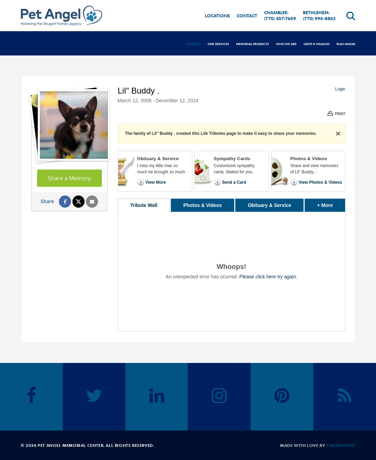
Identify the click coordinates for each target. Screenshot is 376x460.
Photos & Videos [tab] (202, 205)
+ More (331, 203)
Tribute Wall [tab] (143, 205)
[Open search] (350, 16)
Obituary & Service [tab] (269, 205)
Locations (217, 15)
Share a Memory (69, 178)
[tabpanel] (231, 271)
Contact (247, 15)
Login (340, 89)
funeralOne (340, 445)
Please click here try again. (268, 276)
